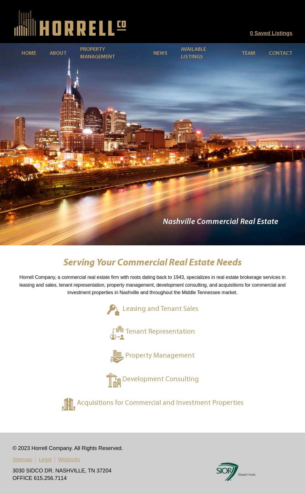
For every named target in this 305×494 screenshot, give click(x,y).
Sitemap (22, 460)
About (58, 53)
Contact (280, 53)
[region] (152, 144)
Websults (69, 460)
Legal (45, 460)
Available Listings (193, 53)
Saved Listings (271, 33)
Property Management (97, 53)
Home (29, 53)
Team (248, 53)
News (160, 53)
